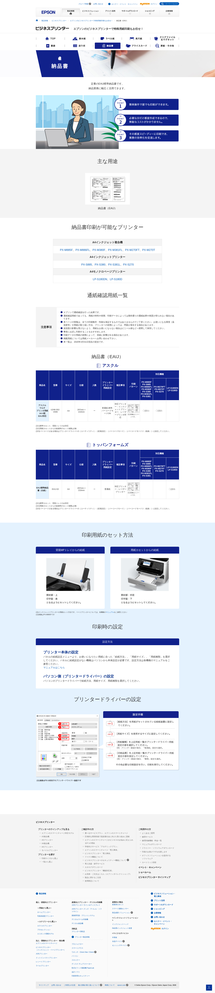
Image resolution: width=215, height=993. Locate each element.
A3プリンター (47, 840)
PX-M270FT (132, 249)
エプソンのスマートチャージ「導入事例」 (102, 850)
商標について (110, 985)
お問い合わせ (98, 4)
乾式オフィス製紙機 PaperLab (83, 968)
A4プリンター (47, 847)
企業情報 (157, 913)
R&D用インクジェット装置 (122, 928)
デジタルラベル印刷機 (80, 919)
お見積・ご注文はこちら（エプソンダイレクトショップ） (108, 874)
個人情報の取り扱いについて (88, 985)
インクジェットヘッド (120, 924)
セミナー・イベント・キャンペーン (124, 4)
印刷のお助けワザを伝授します (154, 852)
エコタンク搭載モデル (45, 934)
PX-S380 (100, 264)
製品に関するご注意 (93, 877)
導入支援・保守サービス (95, 864)
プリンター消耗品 (78, 931)
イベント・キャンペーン (149, 867)
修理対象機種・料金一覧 (152, 841)
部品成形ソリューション (121, 913)
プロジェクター (77, 944)
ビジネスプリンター (59, 21)
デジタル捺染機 (77, 923)
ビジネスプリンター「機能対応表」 (99, 871)
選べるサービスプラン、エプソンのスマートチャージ (106, 833)
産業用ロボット (118, 904)
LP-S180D (116, 279)
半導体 (114, 937)
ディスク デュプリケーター (82, 964)
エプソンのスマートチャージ (46, 943)
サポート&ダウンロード (163, 905)
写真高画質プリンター (45, 916)
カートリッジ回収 (149, 862)
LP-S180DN (100, 279)
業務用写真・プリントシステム (83, 915)
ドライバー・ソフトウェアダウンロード (158, 848)
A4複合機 (45, 843)
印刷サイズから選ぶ (50, 858)
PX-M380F (98, 249)
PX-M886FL (82, 249)
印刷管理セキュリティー (81, 976)
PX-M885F (66, 249)
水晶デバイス (117, 941)
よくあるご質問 (148, 833)
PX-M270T (148, 249)
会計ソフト (76, 972)
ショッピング (159, 909)
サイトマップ (44, 985)
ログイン (148, 4)
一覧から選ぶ (47, 862)
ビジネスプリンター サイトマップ (154, 877)
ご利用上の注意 (69, 985)
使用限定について (92, 881)
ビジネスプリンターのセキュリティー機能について (107, 860)
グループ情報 (83, 4)
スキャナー (76, 960)
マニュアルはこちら (54, 667)
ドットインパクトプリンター (46, 958)
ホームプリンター (43, 912)
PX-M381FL (115, 249)
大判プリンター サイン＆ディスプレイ (86, 905)
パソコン (75, 956)
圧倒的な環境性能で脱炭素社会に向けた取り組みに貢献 (107, 837)
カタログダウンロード (94, 867)
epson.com (121, 985)
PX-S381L (114, 264)
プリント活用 (159, 900)
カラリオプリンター (44, 926)
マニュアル (110, 612)
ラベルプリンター (42, 966)
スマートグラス (77, 948)
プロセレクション (43, 930)
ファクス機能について (94, 857)
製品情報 (45, 21)
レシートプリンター (43, 962)
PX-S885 (86, 264)
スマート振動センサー (120, 908)
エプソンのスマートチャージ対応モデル (58, 833)
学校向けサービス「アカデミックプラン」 (102, 847)
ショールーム (144, 872)
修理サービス (147, 837)
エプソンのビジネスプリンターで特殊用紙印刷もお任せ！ (91, 21)
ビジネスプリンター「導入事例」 (98, 853)
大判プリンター (41, 954)
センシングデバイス (119, 945)
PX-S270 (128, 264)
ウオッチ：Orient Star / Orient (83, 952)
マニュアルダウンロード (152, 844)
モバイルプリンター (50, 850)
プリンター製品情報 (82, 937)
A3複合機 (45, 837)
